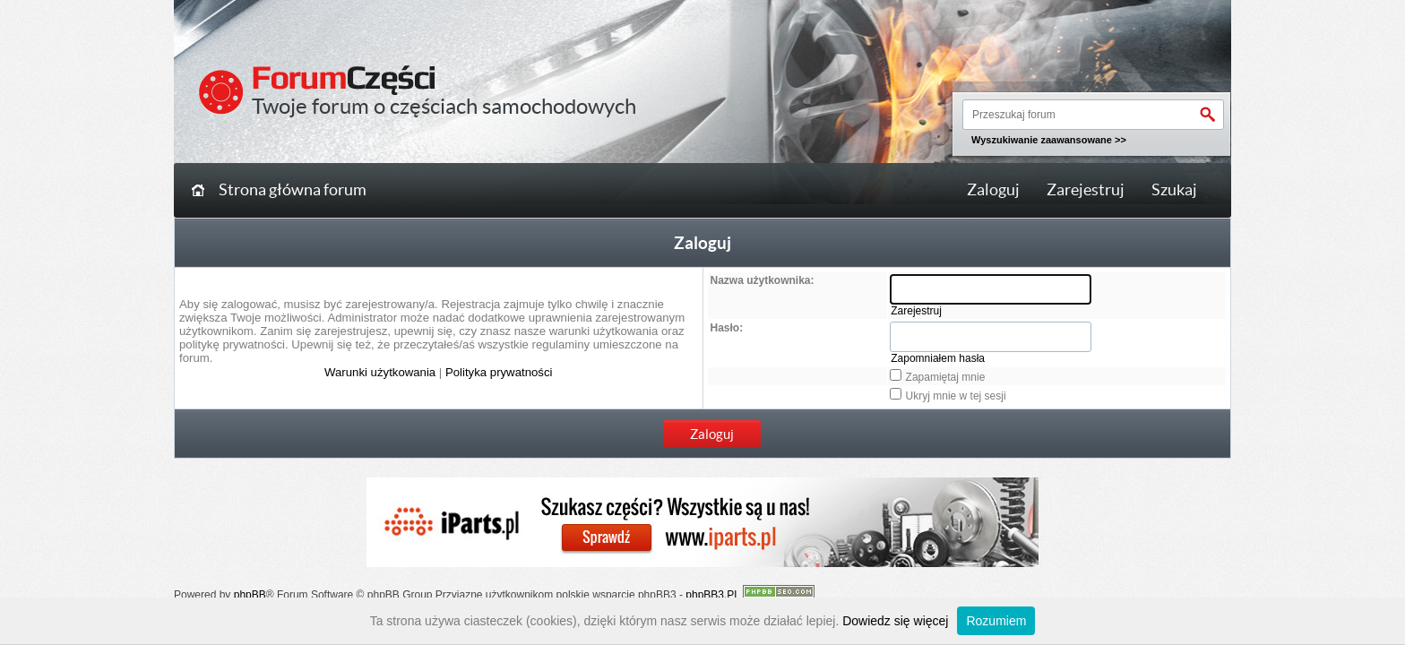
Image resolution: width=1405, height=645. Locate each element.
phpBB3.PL (712, 595)
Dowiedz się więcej (895, 621)
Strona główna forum (292, 190)
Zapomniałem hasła (938, 358)
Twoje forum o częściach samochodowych (444, 106)
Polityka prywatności (498, 372)
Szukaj (1174, 190)
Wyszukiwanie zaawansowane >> (1048, 139)
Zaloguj (993, 190)
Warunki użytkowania (379, 372)
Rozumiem (996, 621)
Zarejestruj (1086, 190)
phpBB (250, 595)
